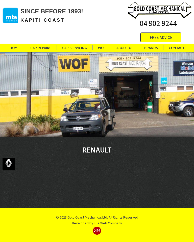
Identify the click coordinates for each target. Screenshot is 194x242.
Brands (151, 48)
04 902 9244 (158, 23)
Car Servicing (74, 48)
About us (124, 48)
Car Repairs (40, 48)
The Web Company (108, 223)
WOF (102, 48)
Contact (177, 48)
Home (14, 48)
